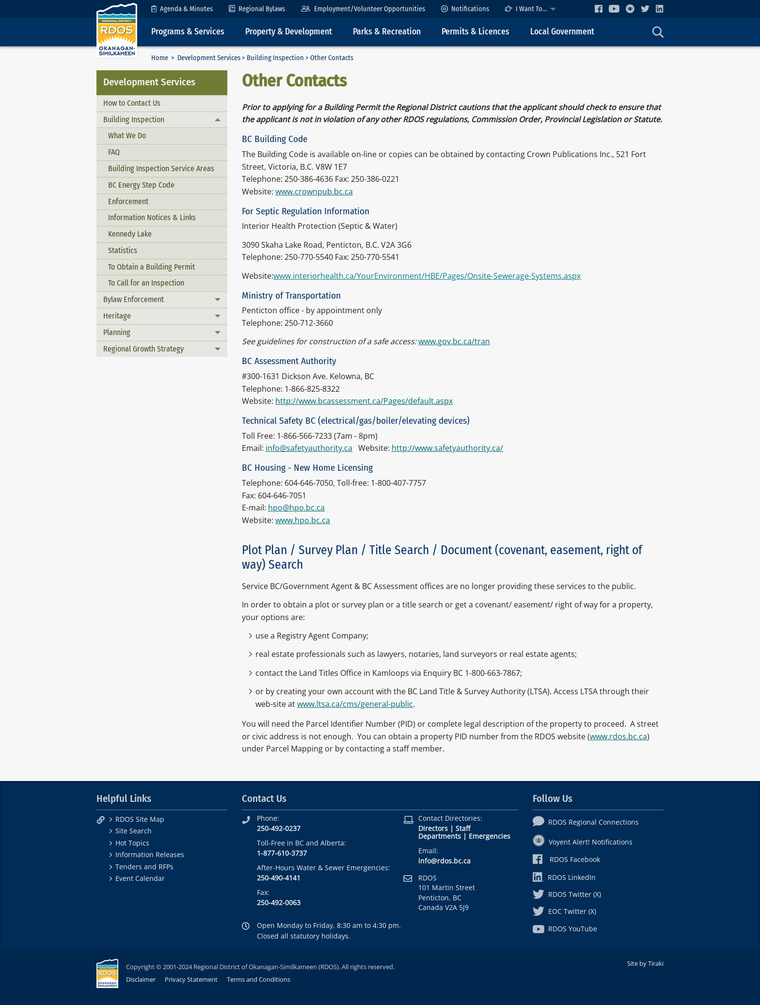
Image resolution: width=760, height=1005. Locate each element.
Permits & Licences (475, 32)
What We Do (127, 135)
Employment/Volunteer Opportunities (363, 9)
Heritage (117, 315)
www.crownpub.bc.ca (314, 191)
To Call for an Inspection (146, 282)
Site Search (133, 830)
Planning (116, 332)
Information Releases (149, 854)
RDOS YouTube (565, 928)
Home (159, 58)
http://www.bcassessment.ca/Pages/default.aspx (364, 401)
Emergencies (489, 836)
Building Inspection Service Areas (161, 168)
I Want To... (526, 9)
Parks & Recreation (387, 32)
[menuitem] (182, 9)
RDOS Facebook (566, 859)
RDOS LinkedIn (564, 877)
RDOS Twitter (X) (567, 894)
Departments (439, 836)
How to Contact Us (131, 103)
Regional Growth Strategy (143, 348)
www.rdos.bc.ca (618, 736)
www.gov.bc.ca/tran (454, 341)
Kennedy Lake (130, 234)
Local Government (562, 32)
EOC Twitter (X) (564, 911)
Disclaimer (141, 979)
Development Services (208, 58)
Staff (463, 828)
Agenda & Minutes (182, 9)
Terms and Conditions (258, 979)
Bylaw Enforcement (133, 299)
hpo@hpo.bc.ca (296, 507)
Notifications (465, 9)
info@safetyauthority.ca (309, 448)
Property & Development (288, 32)
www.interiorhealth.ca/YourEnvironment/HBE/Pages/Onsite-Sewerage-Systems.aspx (427, 276)
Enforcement (128, 201)
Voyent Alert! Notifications (583, 841)
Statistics (122, 250)
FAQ (114, 152)
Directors (433, 828)
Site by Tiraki (645, 963)
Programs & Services (187, 32)
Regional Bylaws (257, 9)
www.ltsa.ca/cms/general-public (355, 704)
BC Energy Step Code (141, 185)
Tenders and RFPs (144, 866)
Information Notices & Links (152, 217)
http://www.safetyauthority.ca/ (447, 448)
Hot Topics (132, 842)
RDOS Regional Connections (586, 822)
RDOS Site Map (139, 819)
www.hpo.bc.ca (302, 520)
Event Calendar (140, 878)
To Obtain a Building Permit (151, 266)
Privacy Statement (191, 979)
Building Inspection (275, 58)
